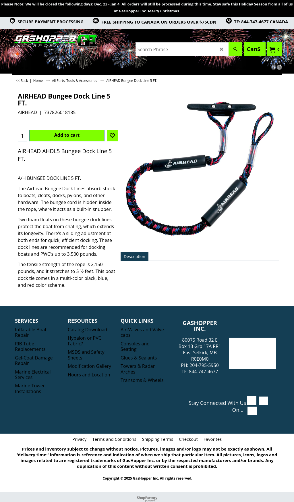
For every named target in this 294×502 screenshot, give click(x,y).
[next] (279, 67)
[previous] (273, 67)
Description (134, 256)
